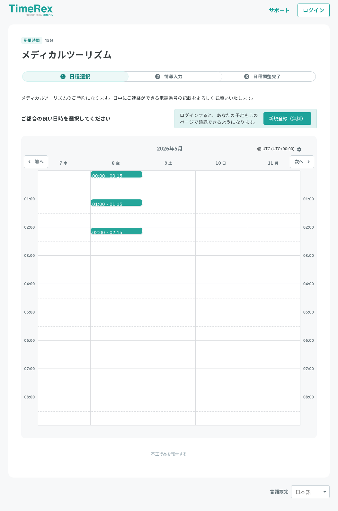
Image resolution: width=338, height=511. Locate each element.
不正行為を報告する (169, 454)
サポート (279, 10)
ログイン (313, 10)
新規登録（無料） (287, 118)
